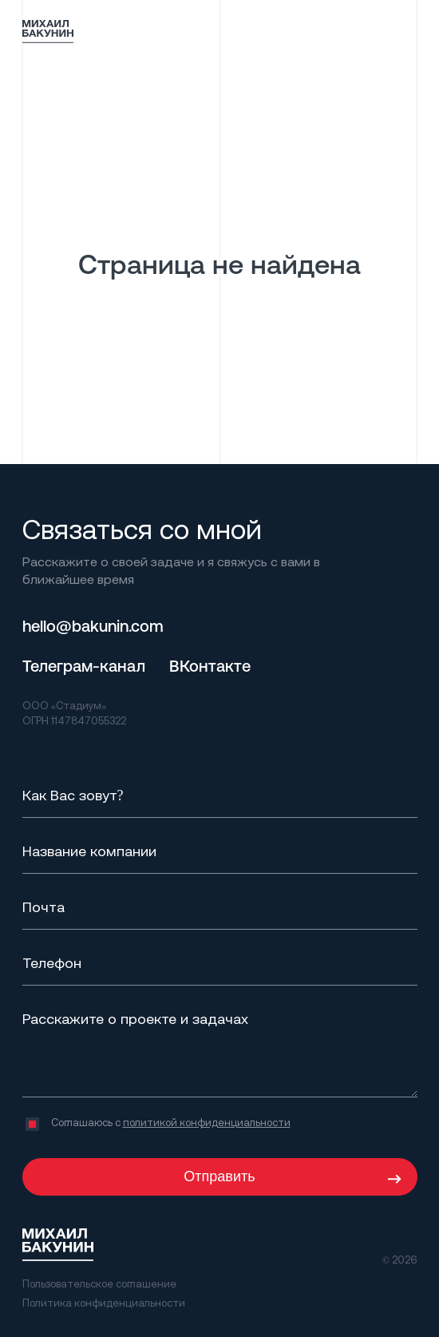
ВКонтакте (210, 666)
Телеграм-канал (83, 666)
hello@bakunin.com (93, 626)
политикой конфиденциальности (207, 1122)
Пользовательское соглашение (99, 1283)
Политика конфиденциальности (103, 1302)
